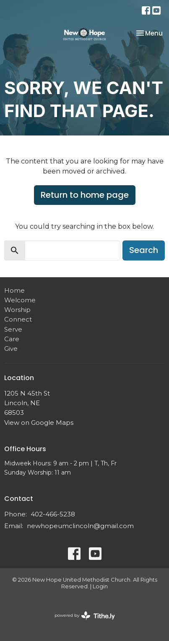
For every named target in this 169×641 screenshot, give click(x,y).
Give (11, 348)
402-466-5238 (53, 514)
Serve (13, 329)
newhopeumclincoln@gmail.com (80, 526)
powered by (85, 616)
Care (11, 339)
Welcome (20, 300)
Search (143, 250)
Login (100, 586)
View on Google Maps (38, 422)
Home (14, 290)
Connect (18, 319)
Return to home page (85, 195)
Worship (17, 310)
